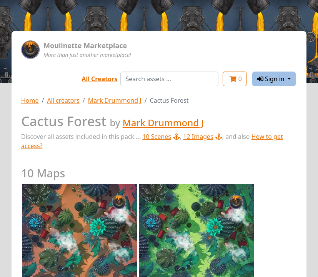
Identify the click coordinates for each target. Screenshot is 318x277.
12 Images (202, 136)
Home (30, 100)
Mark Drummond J (115, 100)
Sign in (271, 79)
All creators (63, 100)
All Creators (99, 79)
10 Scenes (161, 136)
